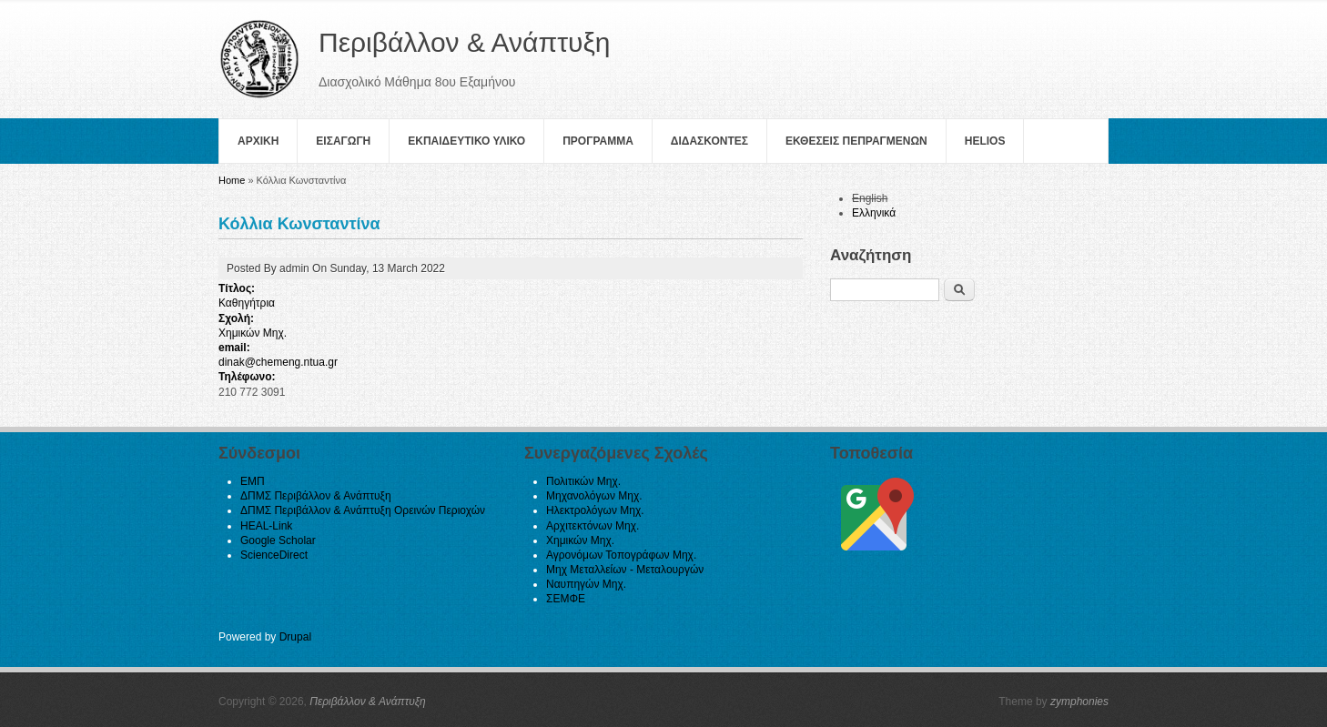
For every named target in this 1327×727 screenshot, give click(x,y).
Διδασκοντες (709, 141)
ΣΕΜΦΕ (565, 598)
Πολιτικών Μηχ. (583, 481)
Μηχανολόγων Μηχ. (594, 496)
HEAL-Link (266, 526)
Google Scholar (278, 540)
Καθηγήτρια (246, 303)
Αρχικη (258, 141)
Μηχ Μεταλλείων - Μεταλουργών (625, 569)
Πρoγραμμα (597, 141)
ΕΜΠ (252, 481)
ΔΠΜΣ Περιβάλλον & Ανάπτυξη (315, 496)
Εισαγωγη (343, 141)
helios (985, 141)
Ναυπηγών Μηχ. (586, 584)
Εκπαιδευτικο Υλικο (466, 141)
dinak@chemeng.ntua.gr (278, 362)
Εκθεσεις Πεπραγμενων (856, 141)
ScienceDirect (274, 555)
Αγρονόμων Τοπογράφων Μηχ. (621, 555)
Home (231, 180)
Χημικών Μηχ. (252, 333)
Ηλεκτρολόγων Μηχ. (595, 510)
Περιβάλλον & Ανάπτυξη (367, 701)
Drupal (295, 637)
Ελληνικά (874, 213)
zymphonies (1079, 701)
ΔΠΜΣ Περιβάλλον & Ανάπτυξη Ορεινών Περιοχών (362, 510)
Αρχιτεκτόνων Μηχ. (592, 526)
